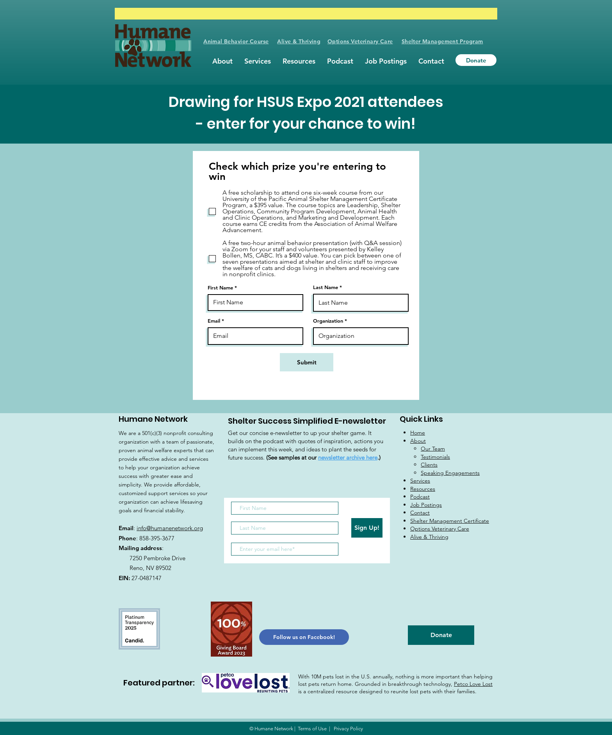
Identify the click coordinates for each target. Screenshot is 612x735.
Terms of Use (312, 728)
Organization (328, 320)
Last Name (325, 287)
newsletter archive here (347, 457)
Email (214, 320)
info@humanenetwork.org (170, 528)
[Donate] (475, 60)
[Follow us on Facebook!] (304, 637)
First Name (220, 287)
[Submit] (306, 362)
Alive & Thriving (298, 41)
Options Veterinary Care (360, 41)
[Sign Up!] (366, 528)
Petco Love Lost (473, 683)
